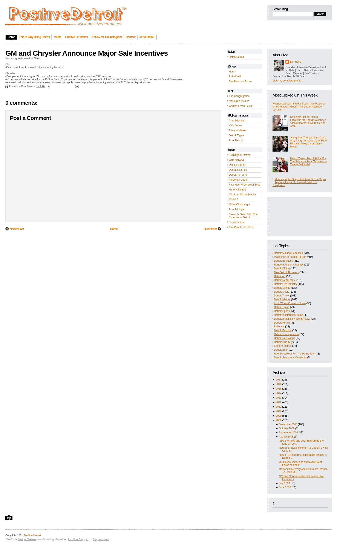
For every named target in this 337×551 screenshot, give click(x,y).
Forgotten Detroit (238, 179)
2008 (279, 420)
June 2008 (285, 487)
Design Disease (27, 539)
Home (114, 229)
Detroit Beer (281, 349)
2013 (279, 397)
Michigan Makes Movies (242, 194)
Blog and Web (101, 539)
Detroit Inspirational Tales (288, 314)
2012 (279, 402)
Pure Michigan (237, 120)
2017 (279, 379)
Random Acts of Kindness (288, 264)
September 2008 (288, 432)
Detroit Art (279, 276)
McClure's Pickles (239, 101)
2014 (279, 393)
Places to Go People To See (290, 256)
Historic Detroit (237, 189)
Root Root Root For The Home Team (295, 353)
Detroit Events (282, 287)
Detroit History (282, 299)
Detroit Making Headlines (288, 253)
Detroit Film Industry (285, 283)
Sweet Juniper (237, 222)
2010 (279, 411)
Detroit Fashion (282, 330)
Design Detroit (237, 164)
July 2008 (284, 483)
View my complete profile (287, 80)
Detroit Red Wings (284, 338)
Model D (234, 199)
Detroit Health (282, 322)
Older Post (210, 229)
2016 (279, 384)
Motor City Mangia (239, 204)
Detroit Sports (282, 311)
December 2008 (288, 424)
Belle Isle (279, 326)
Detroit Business (283, 260)
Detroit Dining (282, 268)
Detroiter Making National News (292, 318)
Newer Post (17, 229)
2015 (279, 388)
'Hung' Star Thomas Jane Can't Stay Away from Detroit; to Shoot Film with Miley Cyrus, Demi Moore (308, 142)
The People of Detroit (241, 227)
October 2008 (287, 428)
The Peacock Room (240, 81)
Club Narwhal (236, 159)
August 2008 (286, 436)
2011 (279, 406)
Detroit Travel (281, 295)
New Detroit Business (286, 272)
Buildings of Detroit (240, 155)
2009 (279, 415)
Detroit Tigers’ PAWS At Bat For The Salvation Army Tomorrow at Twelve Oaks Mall (308, 161)
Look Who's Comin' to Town (290, 303)
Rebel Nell (235, 76)
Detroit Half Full (238, 169)
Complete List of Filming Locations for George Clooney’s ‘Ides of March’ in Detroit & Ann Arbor (308, 121)
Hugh (232, 71)
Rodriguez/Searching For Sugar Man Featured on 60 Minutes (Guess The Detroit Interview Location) (299, 106)
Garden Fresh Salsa (240, 105)
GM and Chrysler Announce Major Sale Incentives (86, 53)
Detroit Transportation (286, 334)
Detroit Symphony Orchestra (290, 357)
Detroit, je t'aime (238, 174)
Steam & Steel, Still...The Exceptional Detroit (243, 216)
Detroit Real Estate (285, 280)
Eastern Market (237, 130)
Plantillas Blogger (78, 539)
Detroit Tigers (236, 135)
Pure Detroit (236, 140)
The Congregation (239, 96)
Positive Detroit (32, 535)
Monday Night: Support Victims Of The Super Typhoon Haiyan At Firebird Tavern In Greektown (299, 182)
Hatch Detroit (236, 56)
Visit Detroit (235, 125)
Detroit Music (281, 291)
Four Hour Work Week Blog (244, 184)
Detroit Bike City (283, 342)
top (9, 518)
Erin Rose (295, 61)
